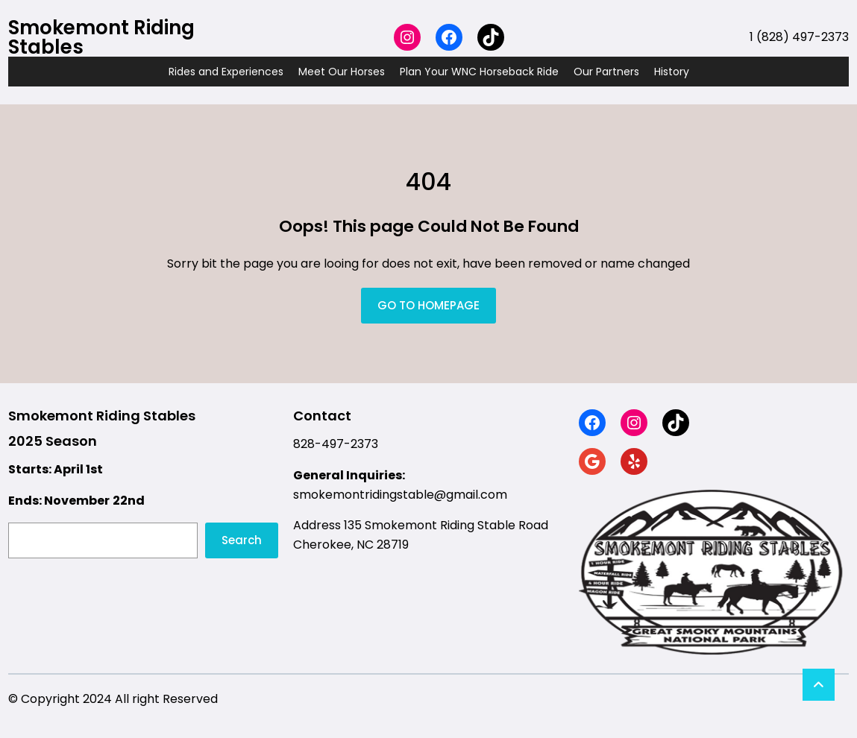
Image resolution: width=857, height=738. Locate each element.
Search (242, 540)
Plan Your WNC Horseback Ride (479, 71)
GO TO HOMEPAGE (428, 305)
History (671, 71)
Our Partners (606, 71)
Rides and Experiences (226, 71)
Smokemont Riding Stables (101, 37)
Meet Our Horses (341, 71)
